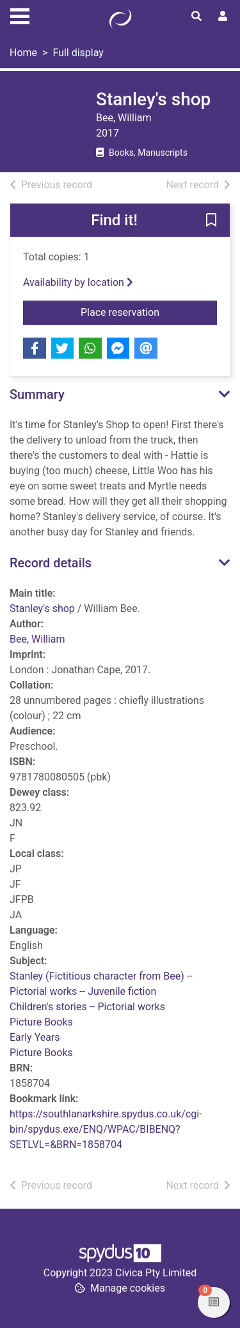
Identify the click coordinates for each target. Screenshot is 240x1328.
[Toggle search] (196, 16)
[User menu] (223, 16)
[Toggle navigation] (19, 14)
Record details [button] (51, 563)
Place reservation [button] (149, 311)
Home (23, 53)
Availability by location (78, 282)
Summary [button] (37, 394)
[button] (211, 221)
